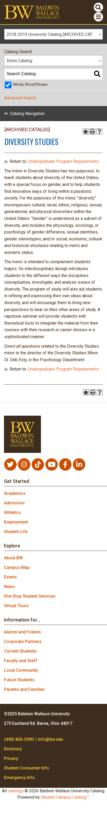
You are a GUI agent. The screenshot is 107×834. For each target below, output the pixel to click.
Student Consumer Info (26, 768)
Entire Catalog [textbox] (19, 60)
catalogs (16, 790)
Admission (14, 502)
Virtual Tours (16, 605)
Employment (16, 522)
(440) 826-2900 (19, 739)
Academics (15, 493)
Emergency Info (19, 777)
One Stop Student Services (29, 596)
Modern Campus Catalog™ (65, 797)
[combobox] (53, 34)
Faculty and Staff (20, 660)
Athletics (12, 512)
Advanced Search (20, 97)
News (9, 586)
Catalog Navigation (27, 113)
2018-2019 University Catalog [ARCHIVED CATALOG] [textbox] (55, 34)
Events (10, 577)
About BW (13, 557)
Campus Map (17, 567)
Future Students (19, 679)
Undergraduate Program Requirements (63, 161)
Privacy (11, 758)
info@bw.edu (50, 739)
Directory (13, 748)
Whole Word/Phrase (30, 84)
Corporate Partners (22, 641)
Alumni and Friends (22, 632)
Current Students (20, 651)
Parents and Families (24, 689)
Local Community (21, 670)
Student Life (15, 531)
